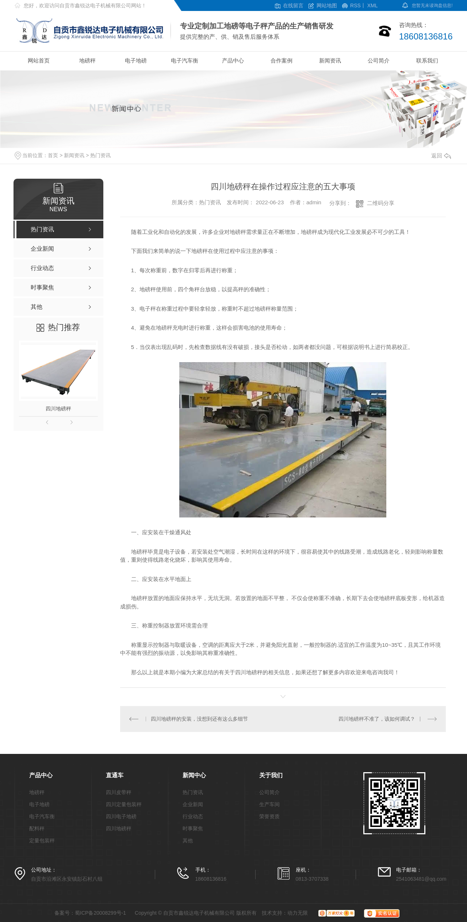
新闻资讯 (330, 60)
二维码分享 (380, 203)
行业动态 (193, 816)
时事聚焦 (193, 828)
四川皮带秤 (118, 792)
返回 (441, 155)
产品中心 (233, 60)
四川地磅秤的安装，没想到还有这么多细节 (199, 719)
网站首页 (39, 60)
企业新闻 (193, 804)
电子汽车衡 (184, 60)
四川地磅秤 (58, 408)
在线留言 (293, 5)
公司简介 (379, 60)
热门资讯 (100, 155)
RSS (355, 5)
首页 (53, 155)
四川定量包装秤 (124, 804)
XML (372, 5)
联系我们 (427, 60)
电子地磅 (136, 60)
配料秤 (37, 828)
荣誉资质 (269, 816)
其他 (188, 840)
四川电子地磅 (121, 816)
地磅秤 (87, 60)
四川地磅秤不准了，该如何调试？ (376, 719)
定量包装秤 (42, 840)
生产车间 (269, 804)
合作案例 (281, 60)
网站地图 (327, 5)
